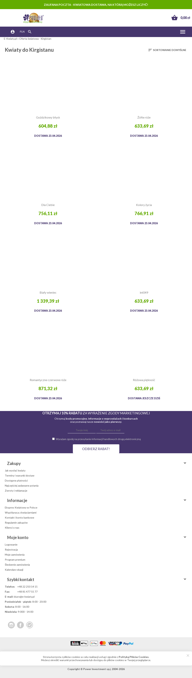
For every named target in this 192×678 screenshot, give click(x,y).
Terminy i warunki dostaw (19, 475)
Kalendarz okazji (14, 569)
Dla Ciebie (48, 205)
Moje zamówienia (15, 554)
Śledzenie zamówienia (17, 564)
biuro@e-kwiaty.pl (24, 596)
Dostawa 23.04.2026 (48, 135)
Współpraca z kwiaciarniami (20, 512)
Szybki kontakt (97, 579)
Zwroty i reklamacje (16, 490)
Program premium (15, 559)
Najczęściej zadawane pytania (21, 485)
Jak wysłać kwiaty (15, 470)
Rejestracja (11, 549)
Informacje (97, 500)
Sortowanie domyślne (167, 50)
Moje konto (97, 537)
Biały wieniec (48, 292)
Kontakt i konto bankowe (19, 517)
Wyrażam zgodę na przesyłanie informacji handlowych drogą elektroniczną (98, 439)
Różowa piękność (144, 380)
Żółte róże (144, 117)
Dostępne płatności (16, 480)
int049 (144, 292)
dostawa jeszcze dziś (144, 398)
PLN (22, 31)
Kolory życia (144, 205)
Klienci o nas (12, 527)
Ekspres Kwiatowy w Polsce (21, 507)
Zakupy (97, 463)
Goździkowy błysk (48, 117)
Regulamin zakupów (16, 522)
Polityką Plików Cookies (134, 656)
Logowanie (11, 544)
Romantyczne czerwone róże (48, 380)
